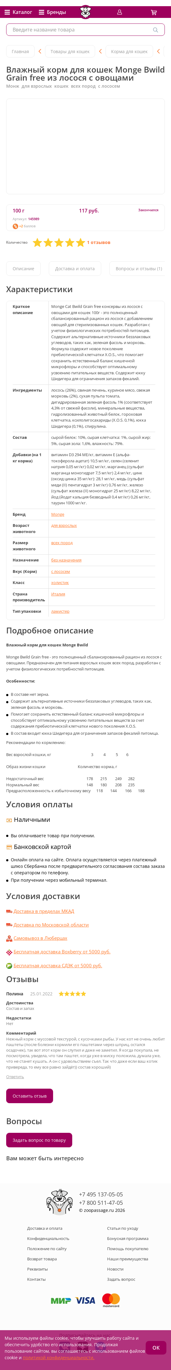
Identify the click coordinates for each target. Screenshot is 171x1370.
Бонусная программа (127, 1238)
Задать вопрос (121, 1279)
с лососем (60, 571)
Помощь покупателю (127, 1248)
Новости (115, 1269)
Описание (23, 268)
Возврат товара (42, 1259)
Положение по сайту (47, 1248)
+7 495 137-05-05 (101, 1194)
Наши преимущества (127, 1259)
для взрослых (64, 525)
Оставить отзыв (30, 1096)
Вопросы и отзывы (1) (139, 268)
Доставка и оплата (75, 268)
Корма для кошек (129, 51)
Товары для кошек (70, 51)
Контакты (36, 1279)
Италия (58, 594)
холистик (60, 582)
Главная (20, 51)
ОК (156, 1347)
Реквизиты (37, 1269)
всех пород (62, 542)
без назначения (66, 560)
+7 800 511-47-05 (101, 1202)
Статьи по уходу (122, 1228)
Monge (57, 514)
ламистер (60, 611)
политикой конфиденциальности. (58, 1357)
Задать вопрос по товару (39, 1140)
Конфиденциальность (48, 1238)
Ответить (15, 1076)
